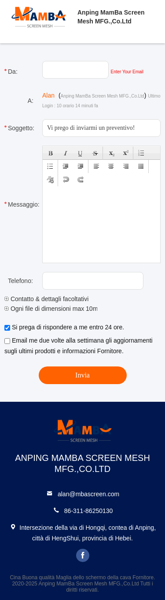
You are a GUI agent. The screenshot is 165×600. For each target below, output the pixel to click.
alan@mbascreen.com (88, 494)
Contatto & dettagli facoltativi (46, 298)
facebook (82, 555)
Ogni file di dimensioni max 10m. (51, 308)
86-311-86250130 (88, 510)
